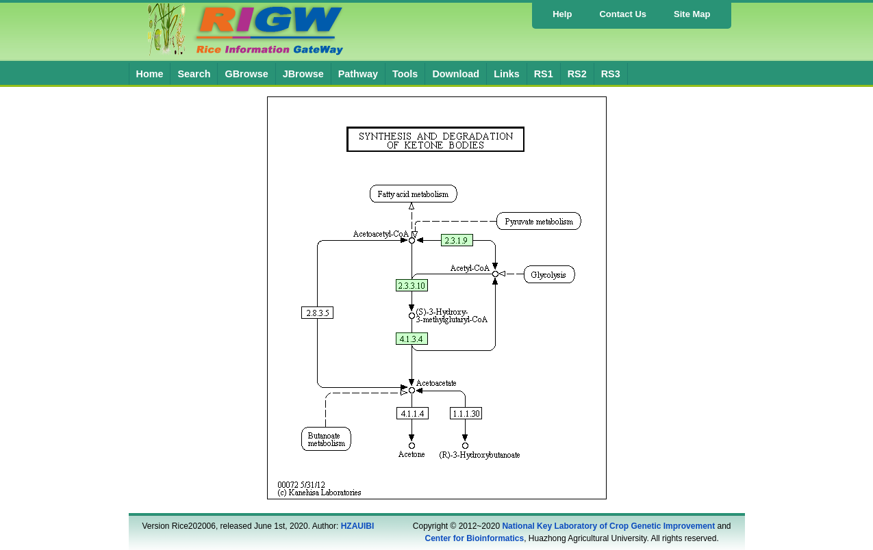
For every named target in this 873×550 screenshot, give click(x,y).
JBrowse (303, 73)
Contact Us (622, 14)
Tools (405, 73)
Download (455, 73)
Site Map (692, 14)
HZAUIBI (358, 526)
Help (562, 14)
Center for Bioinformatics (474, 538)
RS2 (577, 73)
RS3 (610, 73)
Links (507, 73)
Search (193, 73)
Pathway (358, 73)
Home (150, 73)
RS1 (543, 73)
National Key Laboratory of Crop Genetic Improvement (608, 526)
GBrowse (246, 73)
